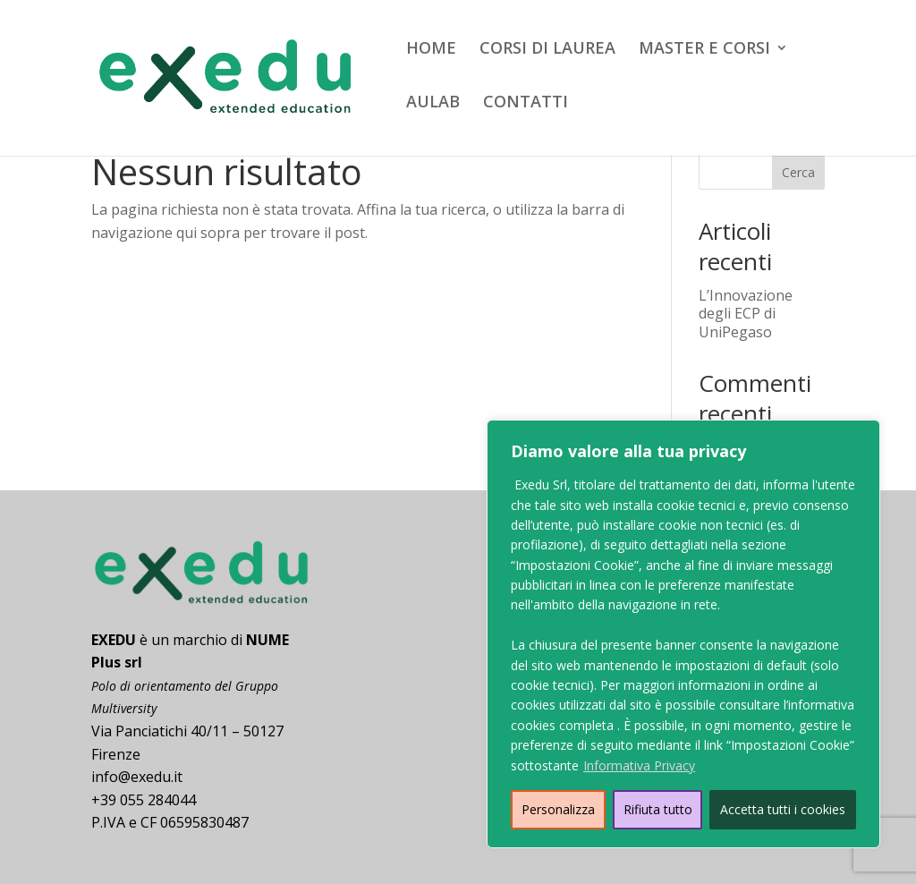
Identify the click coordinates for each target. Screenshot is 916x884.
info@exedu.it (136, 776)
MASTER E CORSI (704, 49)
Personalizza (558, 809)
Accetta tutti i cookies (782, 809)
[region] (683, 634)
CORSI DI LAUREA (547, 49)
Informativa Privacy (639, 765)
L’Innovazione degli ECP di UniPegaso (746, 314)
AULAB (433, 103)
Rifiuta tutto (657, 809)
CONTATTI (525, 103)
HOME (431, 49)
